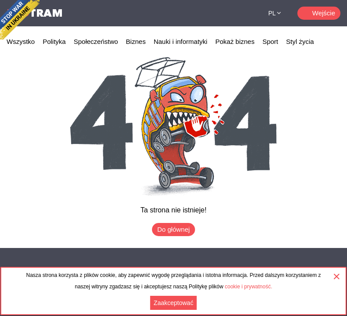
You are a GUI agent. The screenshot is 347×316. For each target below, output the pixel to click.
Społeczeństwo (96, 41)
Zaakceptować (173, 302)
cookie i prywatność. (248, 287)
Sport (270, 41)
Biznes (136, 41)
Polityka (54, 41)
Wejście (323, 13)
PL (272, 13)
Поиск (242, 13)
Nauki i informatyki (181, 41)
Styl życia (300, 41)
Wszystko (21, 41)
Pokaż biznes (234, 41)
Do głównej (173, 229)
